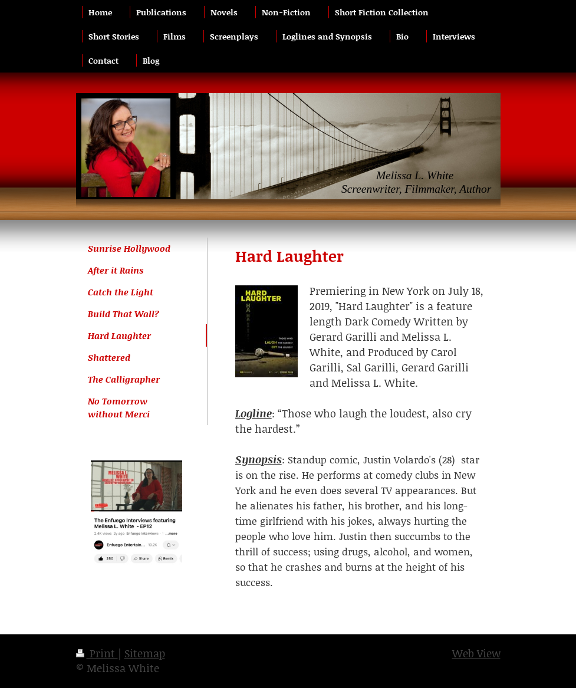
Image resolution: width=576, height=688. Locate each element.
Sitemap (144, 653)
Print (97, 653)
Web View (476, 653)
